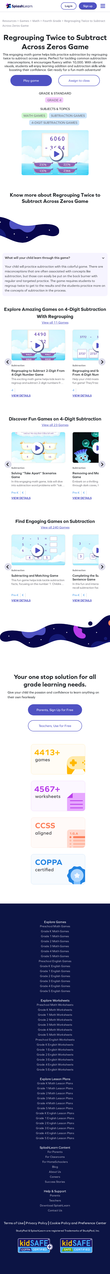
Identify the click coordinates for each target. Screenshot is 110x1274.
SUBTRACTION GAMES (68, 115)
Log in (68, 6)
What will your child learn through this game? (54, 257)
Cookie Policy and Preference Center (78, 1223)
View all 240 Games (55, 527)
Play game (31, 80)
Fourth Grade (52, 21)
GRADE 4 (54, 100)
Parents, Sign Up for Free (55, 710)
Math (36, 21)
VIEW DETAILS (21, 395)
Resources (9, 21)
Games (24, 21)
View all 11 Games (55, 322)
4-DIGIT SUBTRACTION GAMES (54, 122)
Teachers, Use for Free (55, 726)
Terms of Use (14, 1223)
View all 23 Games (55, 425)
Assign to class (79, 80)
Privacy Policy (36, 1223)
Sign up (87, 6)
